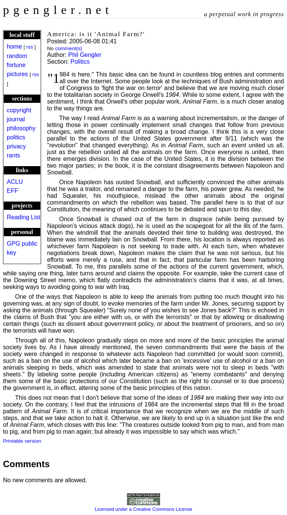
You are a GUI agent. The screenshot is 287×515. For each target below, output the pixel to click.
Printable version (22, 441)
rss (29, 47)
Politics (80, 61)
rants (13, 155)
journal (16, 119)
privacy (16, 146)
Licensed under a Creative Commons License (143, 506)
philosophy (21, 128)
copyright (19, 110)
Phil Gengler (84, 55)
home (14, 46)
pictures (17, 74)
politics (16, 137)
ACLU (15, 182)
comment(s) (68, 48)
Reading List (23, 217)
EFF (12, 191)
